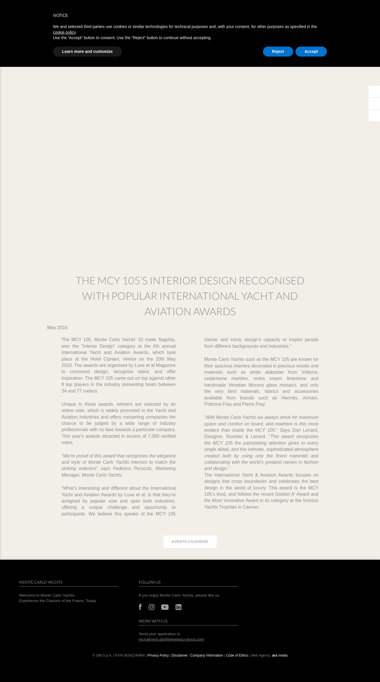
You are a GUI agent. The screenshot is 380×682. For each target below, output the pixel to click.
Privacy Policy (158, 655)
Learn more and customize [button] (87, 51)
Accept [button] (311, 51)
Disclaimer (180, 655)
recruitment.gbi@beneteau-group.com (171, 639)
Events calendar (190, 541)
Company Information (206, 655)
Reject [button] (278, 51)
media (279, 655)
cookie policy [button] (64, 32)
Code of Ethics (237, 655)
